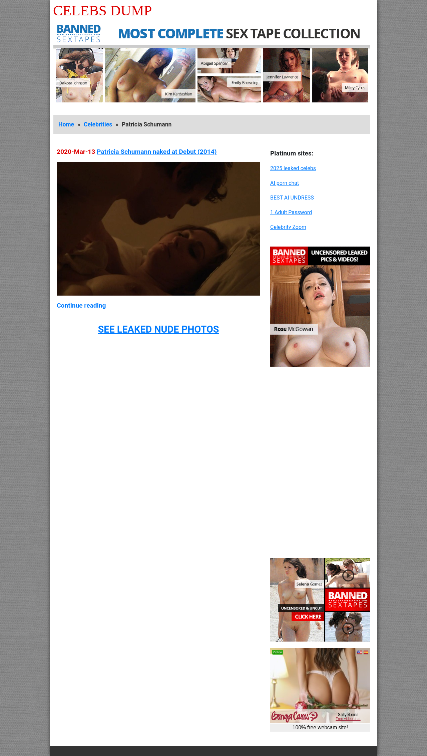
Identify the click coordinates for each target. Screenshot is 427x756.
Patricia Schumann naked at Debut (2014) (157, 151)
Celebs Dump (102, 10)
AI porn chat (284, 183)
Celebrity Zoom (288, 227)
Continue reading (81, 305)
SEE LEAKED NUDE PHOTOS (158, 329)
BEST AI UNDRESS (292, 198)
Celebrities (98, 124)
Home (66, 124)
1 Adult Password (291, 212)
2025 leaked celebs (293, 168)
